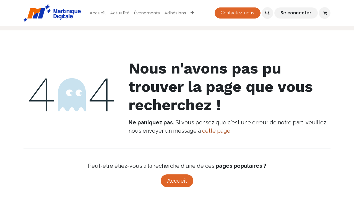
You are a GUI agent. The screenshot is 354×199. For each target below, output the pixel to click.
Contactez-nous (237, 12)
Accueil (177, 180)
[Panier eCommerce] (324, 13)
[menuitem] (97, 13)
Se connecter (295, 12)
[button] (267, 13)
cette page (216, 130)
